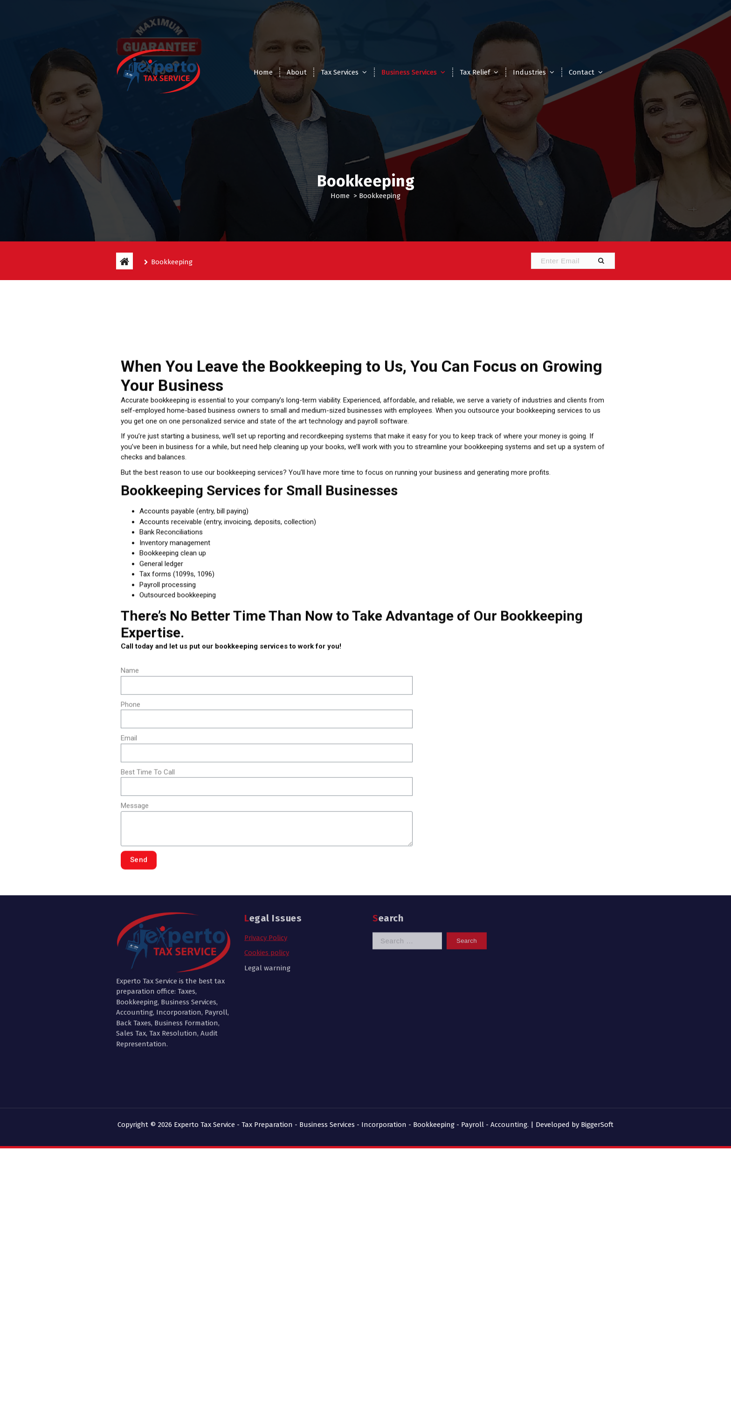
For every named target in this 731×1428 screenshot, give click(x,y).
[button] (601, 260)
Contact (581, 72)
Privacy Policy (265, 879)
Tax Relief (475, 72)
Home (263, 72)
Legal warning (267, 909)
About (297, 72)
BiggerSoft (597, 1124)
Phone (130, 829)
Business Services (409, 72)
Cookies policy (266, 894)
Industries (529, 72)
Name (130, 795)
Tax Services (340, 72)
